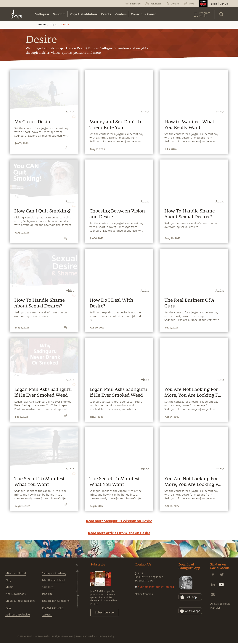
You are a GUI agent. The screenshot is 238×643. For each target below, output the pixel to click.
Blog (8, 580)
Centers (121, 14)
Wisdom (59, 14)
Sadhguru (42, 14)
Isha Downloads (15, 594)
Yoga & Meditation (83, 14)
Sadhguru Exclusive (17, 614)
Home (42, 24)
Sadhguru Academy (54, 573)
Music (9, 587)
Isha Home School (53, 580)
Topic (53, 24)
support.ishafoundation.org (156, 587)
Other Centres (144, 594)
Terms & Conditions (86, 636)
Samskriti (48, 587)
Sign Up (224, 3)
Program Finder (204, 15)
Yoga (8, 607)
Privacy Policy (106, 636)
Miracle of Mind (15, 573)
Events (106, 14)
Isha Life (47, 594)
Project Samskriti (53, 607)
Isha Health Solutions (56, 601)
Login (214, 3)
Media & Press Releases (20, 601)
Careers (47, 614)
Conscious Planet (143, 14)
